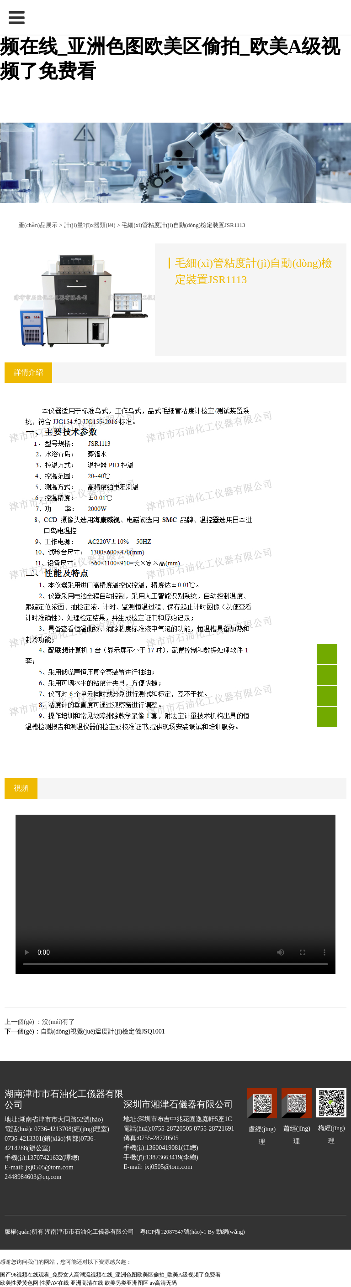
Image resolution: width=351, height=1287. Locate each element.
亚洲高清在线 (86, 1283)
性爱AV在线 (54, 1283)
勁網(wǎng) (230, 1232)
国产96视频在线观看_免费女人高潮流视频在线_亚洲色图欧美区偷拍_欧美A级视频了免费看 (170, 46)
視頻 (21, 788)
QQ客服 (327, 696)
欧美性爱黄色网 (19, 1283)
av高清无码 (163, 1283)
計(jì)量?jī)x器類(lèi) (90, 225)
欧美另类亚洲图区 (127, 1283)
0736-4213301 (327, 675)
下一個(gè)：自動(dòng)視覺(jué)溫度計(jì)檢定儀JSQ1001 (85, 1031)
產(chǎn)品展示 (38, 225)
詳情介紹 (28, 372)
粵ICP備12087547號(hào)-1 (173, 1232)
